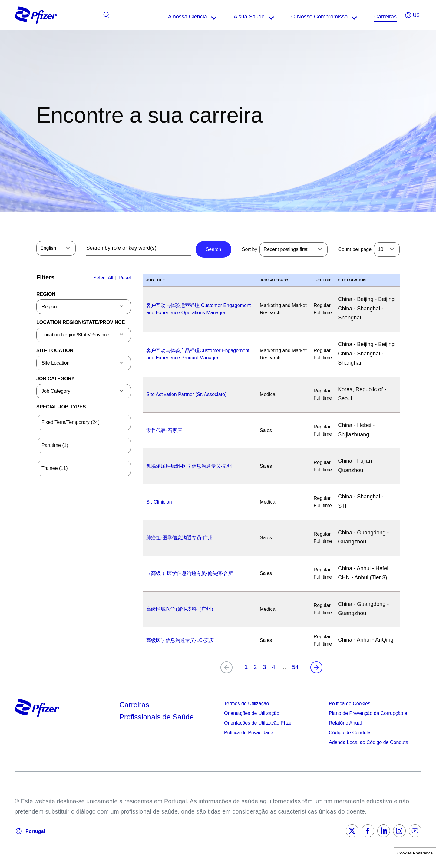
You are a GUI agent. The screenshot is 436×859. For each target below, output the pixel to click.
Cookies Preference (415, 853)
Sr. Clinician (159, 501)
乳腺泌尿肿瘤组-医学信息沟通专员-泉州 (189, 466)
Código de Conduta (350, 732)
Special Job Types (61, 406)
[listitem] (385, 16)
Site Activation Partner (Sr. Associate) (186, 394)
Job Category (55, 378)
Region (45, 294)
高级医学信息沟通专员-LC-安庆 (180, 640)
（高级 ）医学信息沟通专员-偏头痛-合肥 (189, 573)
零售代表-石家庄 (164, 430)
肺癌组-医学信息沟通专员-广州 (179, 537)
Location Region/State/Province (80, 322)
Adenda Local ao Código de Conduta (368, 742)
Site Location (54, 350)
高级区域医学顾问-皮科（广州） (181, 609)
